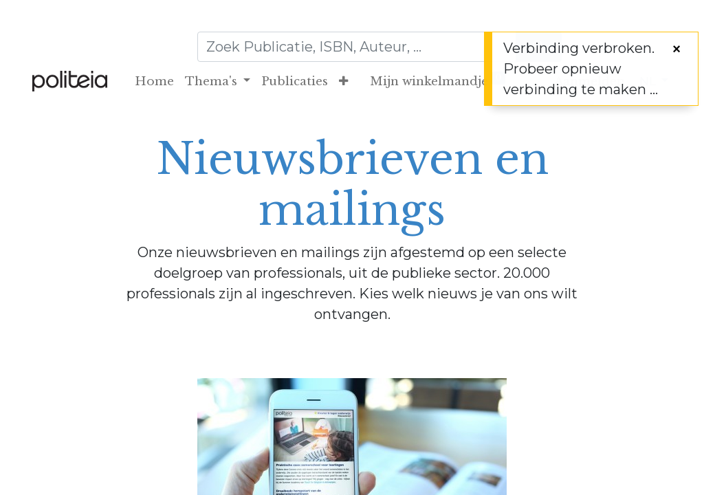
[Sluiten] (676, 48)
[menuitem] (154, 81)
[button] (343, 81)
